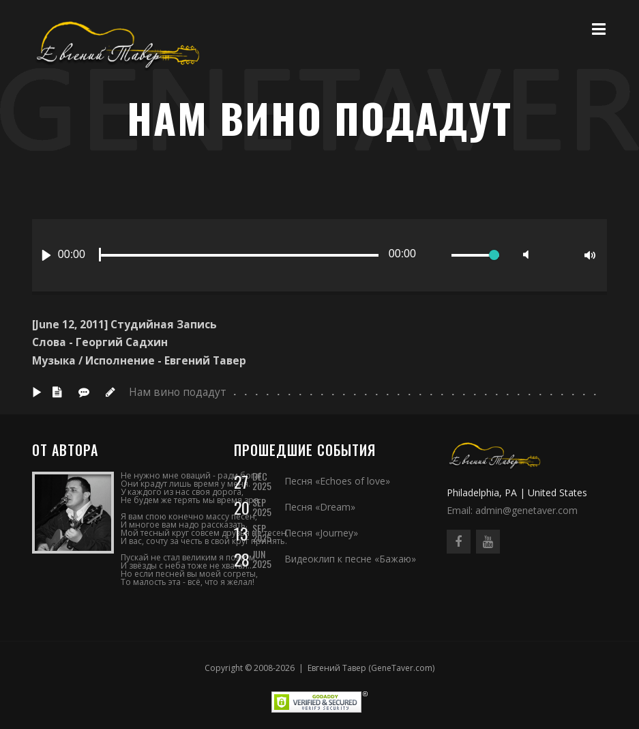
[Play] (46, 255)
